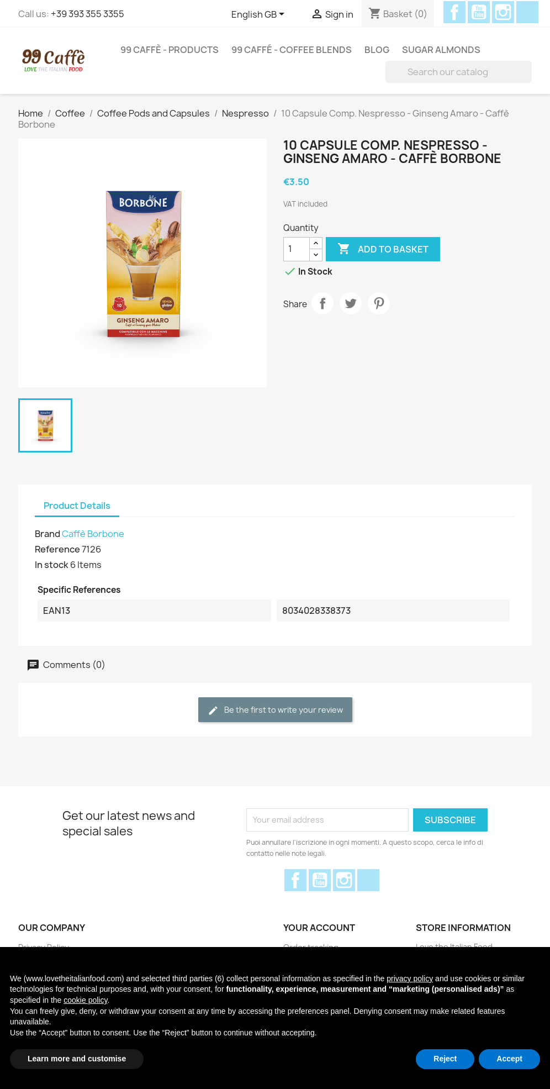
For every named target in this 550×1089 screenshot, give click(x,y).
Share (322, 303)
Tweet (351, 303)
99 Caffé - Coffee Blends (291, 50)
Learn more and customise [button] (77, 1058)
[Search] (458, 72)
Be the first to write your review (275, 710)
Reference (57, 549)
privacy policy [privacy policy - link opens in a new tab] (410, 978)
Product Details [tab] (77, 505)
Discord (527, 12)
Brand (47, 533)
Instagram (503, 12)
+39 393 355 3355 (87, 14)
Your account (319, 928)
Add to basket (383, 249)
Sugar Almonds (441, 50)
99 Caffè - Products (169, 50)
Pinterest (379, 303)
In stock (51, 564)
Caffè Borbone (93, 534)
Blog (376, 50)
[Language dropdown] (259, 15)
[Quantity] (296, 249)
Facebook (454, 12)
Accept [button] (509, 1058)
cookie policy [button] (85, 1000)
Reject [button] (445, 1058)
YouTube (479, 12)
